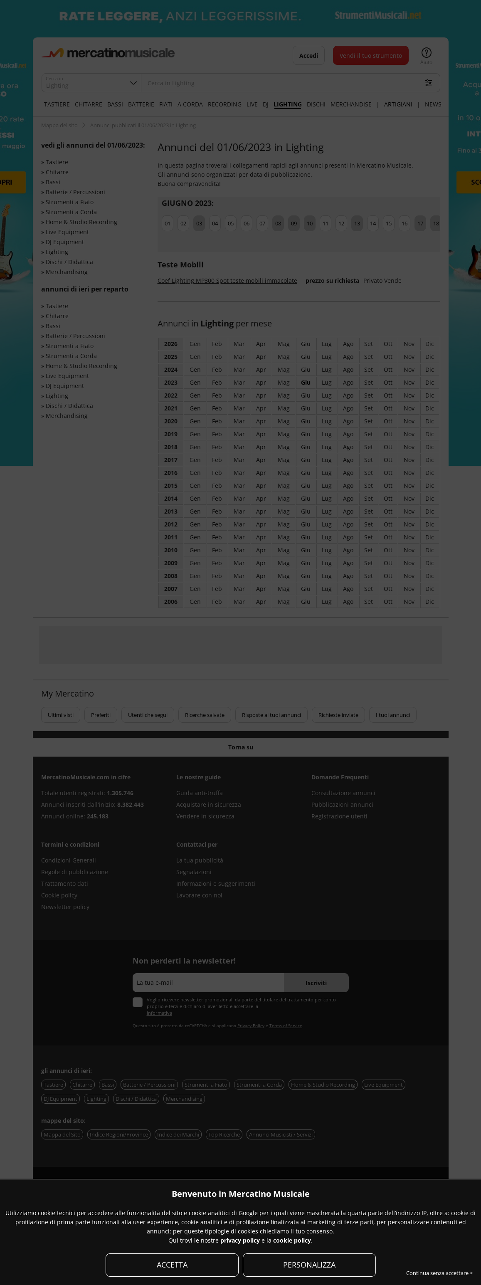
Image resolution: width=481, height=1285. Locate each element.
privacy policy (240, 1240)
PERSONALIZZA (309, 1265)
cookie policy (292, 1240)
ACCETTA (172, 1265)
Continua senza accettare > (439, 1273)
